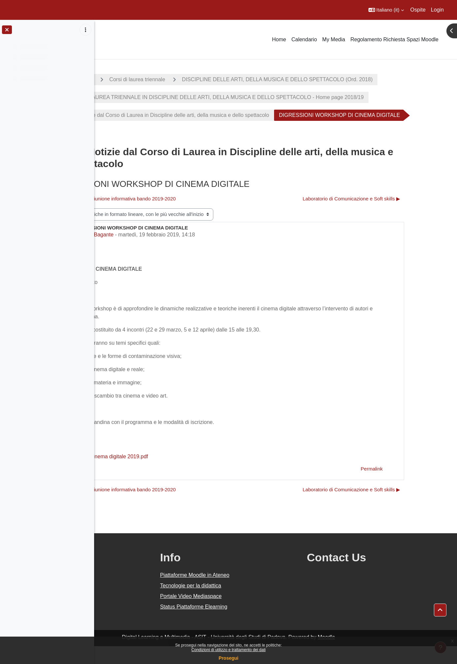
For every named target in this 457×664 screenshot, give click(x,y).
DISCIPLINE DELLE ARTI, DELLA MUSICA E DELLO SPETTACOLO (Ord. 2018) (331, 79)
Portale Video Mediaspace (254, 614)
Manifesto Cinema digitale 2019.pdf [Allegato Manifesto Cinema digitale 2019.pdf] (156, 474)
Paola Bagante (150, 252)
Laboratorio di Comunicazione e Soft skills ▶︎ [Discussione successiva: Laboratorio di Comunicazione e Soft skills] (391, 216)
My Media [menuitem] (333, 39)
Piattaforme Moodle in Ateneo (257, 593)
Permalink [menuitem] (412, 486)
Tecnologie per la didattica (253, 603)
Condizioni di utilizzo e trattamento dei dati (229, 649)
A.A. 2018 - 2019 (126, 79)
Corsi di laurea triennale (191, 79)
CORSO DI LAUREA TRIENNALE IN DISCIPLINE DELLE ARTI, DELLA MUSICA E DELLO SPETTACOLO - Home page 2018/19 (265, 97)
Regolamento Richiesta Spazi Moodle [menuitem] (394, 39)
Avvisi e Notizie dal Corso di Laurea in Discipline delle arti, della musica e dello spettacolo (218, 115)
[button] (386, 10)
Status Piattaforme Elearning (256, 624)
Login (437, 10)
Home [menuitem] (279, 39)
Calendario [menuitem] (304, 39)
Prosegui (228, 658)
